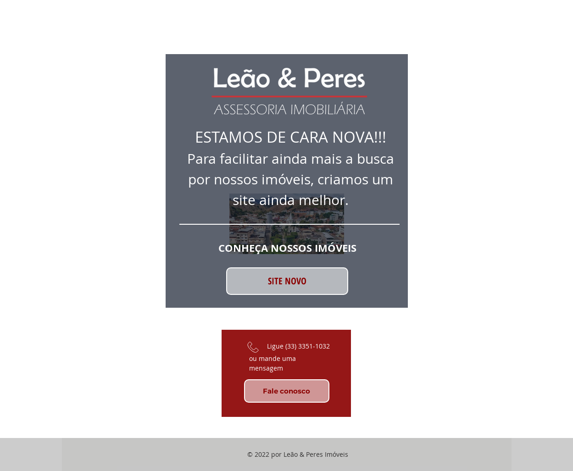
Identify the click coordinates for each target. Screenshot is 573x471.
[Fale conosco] (286, 391)
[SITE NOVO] (287, 281)
